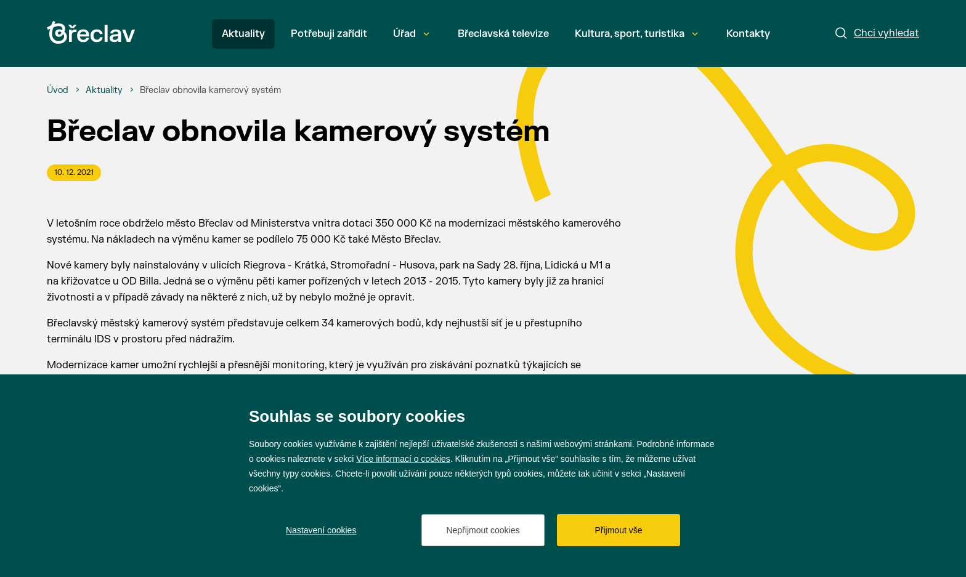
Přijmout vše (618, 530)
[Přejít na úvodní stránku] (91, 32)
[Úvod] (57, 90)
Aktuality (243, 34)
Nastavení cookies (321, 530)
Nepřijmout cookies (482, 530)
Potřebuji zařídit (329, 34)
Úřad (411, 34)
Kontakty (748, 34)
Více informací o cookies (403, 459)
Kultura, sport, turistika (636, 34)
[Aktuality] (104, 90)
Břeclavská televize (503, 34)
